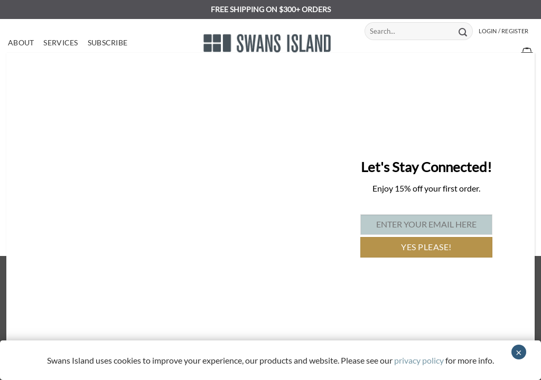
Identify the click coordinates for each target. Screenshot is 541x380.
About (21, 42)
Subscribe (108, 42)
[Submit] (463, 31)
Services (60, 42)
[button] (503, 31)
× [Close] (519, 352)
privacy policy (419, 360)
